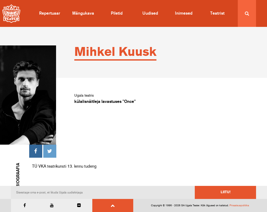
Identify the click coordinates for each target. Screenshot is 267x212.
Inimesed (183, 13)
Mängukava (83, 13)
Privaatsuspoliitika (239, 205)
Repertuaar (49, 13)
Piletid (117, 13)
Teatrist (217, 13)
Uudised (150, 13)
